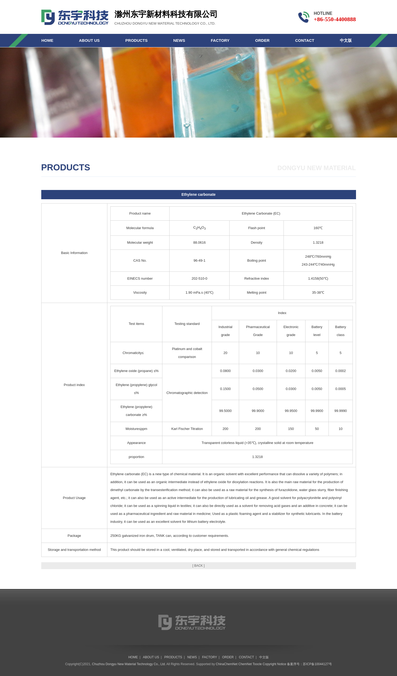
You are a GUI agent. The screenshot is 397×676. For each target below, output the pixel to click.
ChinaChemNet (227, 664)
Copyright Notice (274, 664)
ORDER (262, 40)
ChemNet (245, 664)
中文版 (346, 40)
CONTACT (304, 40)
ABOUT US (89, 40)
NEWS (179, 40)
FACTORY (220, 40)
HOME (47, 40)
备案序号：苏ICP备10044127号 (309, 664)
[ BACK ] (198, 566)
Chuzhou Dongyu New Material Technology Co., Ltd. (129, 664)
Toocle (257, 664)
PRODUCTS (136, 40)
